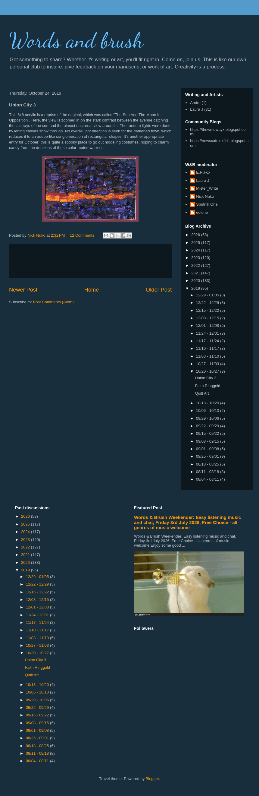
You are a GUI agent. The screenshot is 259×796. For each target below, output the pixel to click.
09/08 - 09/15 (208, 441)
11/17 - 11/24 (208, 341)
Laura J (196, 109)
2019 (196, 288)
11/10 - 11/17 (208, 348)
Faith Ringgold (207, 386)
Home (91, 290)
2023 (196, 257)
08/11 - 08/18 (208, 471)
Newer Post (23, 290)
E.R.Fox (203, 172)
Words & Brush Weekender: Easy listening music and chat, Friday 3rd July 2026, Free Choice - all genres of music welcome (187, 522)
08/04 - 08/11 (208, 479)
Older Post (159, 290)
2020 (196, 280)
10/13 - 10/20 (208, 403)
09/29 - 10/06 (208, 418)
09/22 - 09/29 (208, 426)
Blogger (152, 778)
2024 (196, 250)
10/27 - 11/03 (208, 364)
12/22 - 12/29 (208, 302)
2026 (196, 234)
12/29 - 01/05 (208, 295)
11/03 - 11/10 (208, 356)
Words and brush (76, 40)
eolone (202, 212)
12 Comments (82, 235)
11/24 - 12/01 (208, 333)
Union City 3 (205, 378)
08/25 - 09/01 (208, 456)
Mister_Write (207, 188)
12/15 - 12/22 (208, 310)
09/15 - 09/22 (208, 433)
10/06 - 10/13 (208, 410)
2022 (196, 265)
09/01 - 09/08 (208, 449)
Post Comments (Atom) (53, 302)
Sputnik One (207, 204)
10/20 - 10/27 (208, 371)
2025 (196, 242)
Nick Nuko (205, 196)
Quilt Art (202, 393)
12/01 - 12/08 (208, 325)
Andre (195, 102)
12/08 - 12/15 (208, 318)
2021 (196, 273)
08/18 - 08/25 (208, 464)
